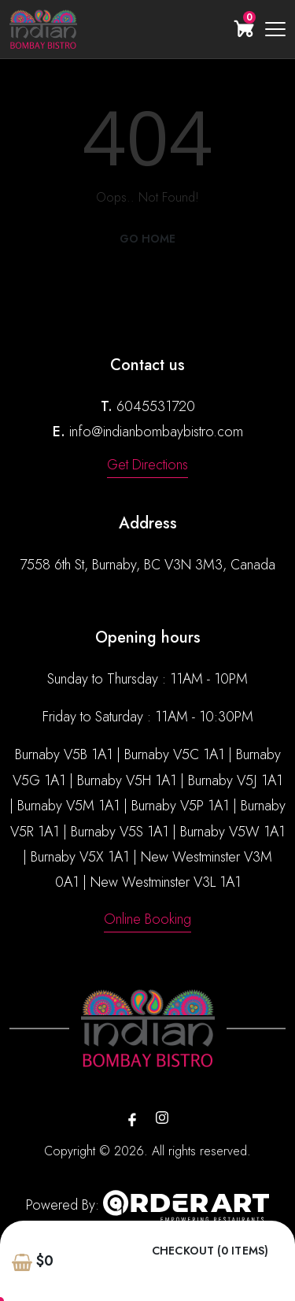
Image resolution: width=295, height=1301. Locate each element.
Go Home (148, 238)
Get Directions (147, 464)
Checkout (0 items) (210, 1251)
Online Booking (147, 919)
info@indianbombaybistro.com (156, 431)
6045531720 (155, 406)
